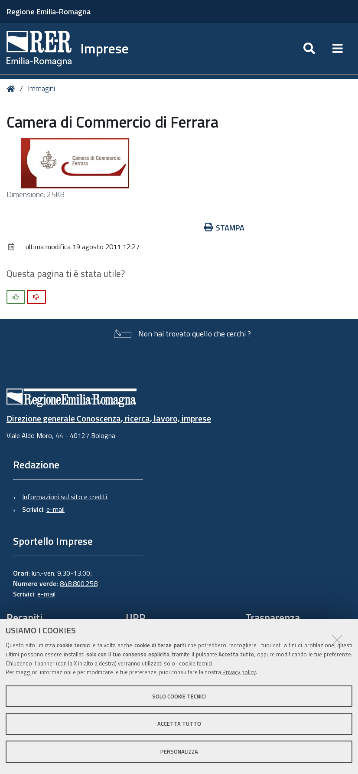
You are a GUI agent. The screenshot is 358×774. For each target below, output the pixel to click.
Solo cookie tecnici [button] (179, 696)
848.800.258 (79, 583)
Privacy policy (239, 672)
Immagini (41, 88)
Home (12, 88)
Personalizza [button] (179, 751)
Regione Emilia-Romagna (49, 11)
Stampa (224, 228)
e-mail (55, 509)
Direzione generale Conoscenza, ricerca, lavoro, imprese (109, 418)
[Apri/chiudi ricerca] (309, 48)
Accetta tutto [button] (179, 723)
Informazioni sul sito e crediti (64, 496)
